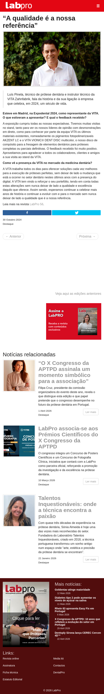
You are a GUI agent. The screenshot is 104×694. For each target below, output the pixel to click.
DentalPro (59, 672)
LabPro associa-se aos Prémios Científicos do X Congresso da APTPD (68, 437)
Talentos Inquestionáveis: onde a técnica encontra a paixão (67, 507)
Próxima (87, 236)
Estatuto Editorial (12, 679)
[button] (98, 6)
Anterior (13, 236)
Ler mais (90, 412)
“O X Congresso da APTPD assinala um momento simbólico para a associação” (64, 372)
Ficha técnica (10, 672)
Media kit (58, 658)
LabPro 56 (36, 204)
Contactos (59, 665)
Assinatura (9, 665)
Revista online (11, 658)
